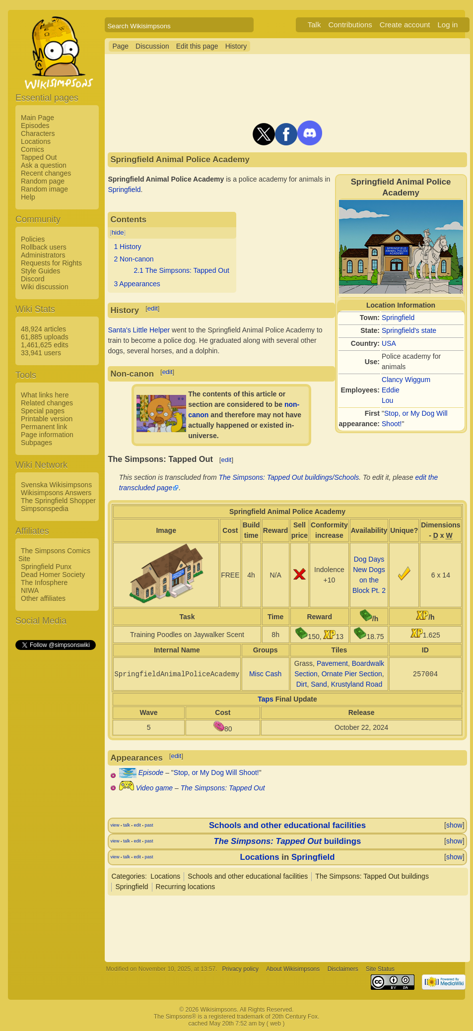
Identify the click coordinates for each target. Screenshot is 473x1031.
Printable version (46, 419)
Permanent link (44, 427)
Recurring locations (185, 887)
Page (120, 46)
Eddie (391, 390)
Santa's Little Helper (139, 330)
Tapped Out (39, 157)
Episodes (35, 125)
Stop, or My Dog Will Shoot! (216, 772)
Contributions (350, 24)
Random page (43, 181)
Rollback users (44, 247)
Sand (319, 684)
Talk (314, 24)
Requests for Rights (51, 263)
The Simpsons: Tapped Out (223, 788)
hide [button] (118, 232)
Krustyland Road (357, 684)
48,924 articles (43, 329)
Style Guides (40, 271)
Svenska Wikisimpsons (56, 485)
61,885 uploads (44, 337)
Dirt (301, 684)
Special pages (43, 411)
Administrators (43, 255)
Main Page (37, 118)
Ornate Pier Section (352, 674)
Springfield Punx (46, 567)
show (454, 825)
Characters (38, 133)
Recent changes (46, 173)
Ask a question (44, 165)
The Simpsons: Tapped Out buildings (372, 876)
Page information (47, 435)
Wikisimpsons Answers (56, 493)
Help (28, 197)
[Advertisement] (55, 800)
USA (389, 343)
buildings (287, 841)
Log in (447, 24)
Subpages (36, 443)
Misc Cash (265, 674)
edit (152, 308)
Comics (32, 149)
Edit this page (197, 46)
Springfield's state (409, 330)
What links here (44, 395)
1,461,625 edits (44, 345)
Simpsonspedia (44, 509)
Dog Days (369, 559)
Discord (32, 279)
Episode (151, 772)
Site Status (380, 969)
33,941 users (41, 353)
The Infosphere (44, 582)
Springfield (398, 318)
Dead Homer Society (53, 575)
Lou (387, 400)
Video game (154, 788)
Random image (44, 189)
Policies (33, 239)
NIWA (30, 590)
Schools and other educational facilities (287, 825)
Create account (405, 24)
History (236, 46)
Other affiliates (43, 598)
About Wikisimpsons (293, 969)
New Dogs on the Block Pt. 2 (369, 580)
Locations (36, 141)
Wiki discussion (44, 287)
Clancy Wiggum (406, 380)
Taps (265, 699)
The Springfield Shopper (58, 501)
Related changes (47, 403)
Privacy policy (240, 969)
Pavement (332, 663)
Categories (128, 876)
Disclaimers (343, 969)
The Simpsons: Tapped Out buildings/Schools (289, 477)
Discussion (152, 46)
